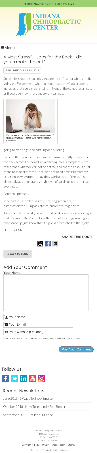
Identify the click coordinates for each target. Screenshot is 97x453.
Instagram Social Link (41, 378)
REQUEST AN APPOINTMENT (38, 4)
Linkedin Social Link (23, 378)
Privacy (45, 444)
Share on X (40, 243)
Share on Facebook (48, 243)
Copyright (26, 444)
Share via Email (55, 243)
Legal (36, 444)
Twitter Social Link (14, 378)
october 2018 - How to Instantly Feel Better (34, 407)
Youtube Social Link (32, 378)
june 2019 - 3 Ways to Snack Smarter (28, 398)
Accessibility (58, 444)
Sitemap (71, 444)
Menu (8, 47)
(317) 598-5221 (65, 3)
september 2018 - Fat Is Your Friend (28, 415)
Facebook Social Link (5, 378)
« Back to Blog (17, 254)
